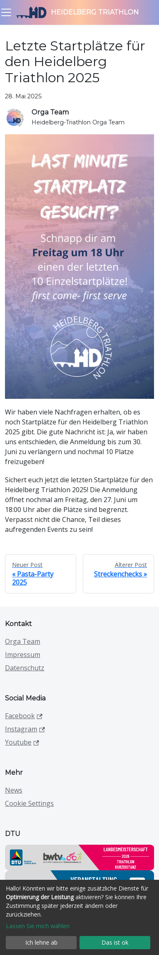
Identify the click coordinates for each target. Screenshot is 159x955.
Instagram (25, 729)
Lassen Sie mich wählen (38, 926)
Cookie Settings (29, 803)
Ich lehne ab (41, 942)
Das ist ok (114, 942)
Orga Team (22, 641)
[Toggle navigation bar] (6, 12)
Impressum (22, 654)
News (13, 790)
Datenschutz (24, 667)
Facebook (23, 715)
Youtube (22, 742)
